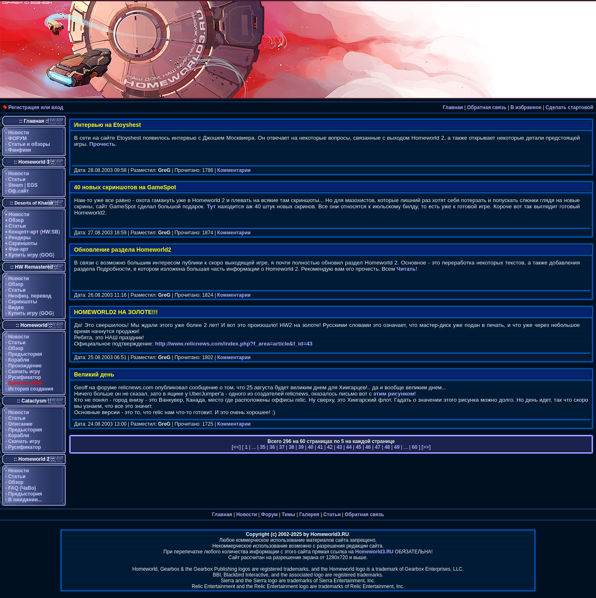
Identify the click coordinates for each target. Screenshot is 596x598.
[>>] (425, 447)
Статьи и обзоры (29, 144)
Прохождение (25, 366)
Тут (211, 206)
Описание (20, 424)
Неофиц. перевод (30, 296)
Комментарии (234, 170)
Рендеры (20, 238)
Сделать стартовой (569, 107)
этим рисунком (393, 394)
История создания (30, 389)
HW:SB (50, 232)
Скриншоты (23, 243)
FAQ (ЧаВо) (22, 488)
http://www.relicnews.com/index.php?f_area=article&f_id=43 (233, 344)
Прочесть (102, 144)
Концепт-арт (24, 232)
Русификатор (24, 377)
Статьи (17, 179)
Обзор (16, 220)
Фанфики (19, 150)
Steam (15, 185)
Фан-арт (19, 249)
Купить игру (23, 255)
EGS (32, 185)
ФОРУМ (17, 138)
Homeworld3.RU (374, 552)
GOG (47, 255)
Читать (406, 269)
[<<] (237, 447)
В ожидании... (25, 500)
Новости (18, 133)
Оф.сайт (18, 191)
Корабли (18, 360)
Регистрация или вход (35, 107)
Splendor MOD (25, 383)
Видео (16, 307)
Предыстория (25, 354)
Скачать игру (24, 371)
